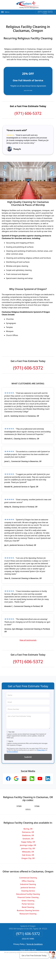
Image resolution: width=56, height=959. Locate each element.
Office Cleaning (28, 879)
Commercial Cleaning (28, 876)
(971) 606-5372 (45, 11)
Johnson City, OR (28, 847)
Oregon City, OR (28, 856)
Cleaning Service (28, 889)
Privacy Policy (41, 748)
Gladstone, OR (28, 833)
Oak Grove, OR (28, 853)
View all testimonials (27, 638)
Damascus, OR (28, 830)
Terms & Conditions (12, 750)
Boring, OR (28, 827)
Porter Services (28, 902)
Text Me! (12, 730)
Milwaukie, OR (28, 850)
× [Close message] (47, 953)
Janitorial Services (28, 885)
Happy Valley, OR (28, 840)
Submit (28, 755)
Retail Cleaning (28, 905)
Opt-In (11, 739)
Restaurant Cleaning (28, 912)
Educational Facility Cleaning (28, 892)
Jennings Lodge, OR (28, 843)
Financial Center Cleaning (28, 895)
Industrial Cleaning (28, 882)
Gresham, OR (28, 837)
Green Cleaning (28, 899)
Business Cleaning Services (28, 908)
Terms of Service (44, 950)
